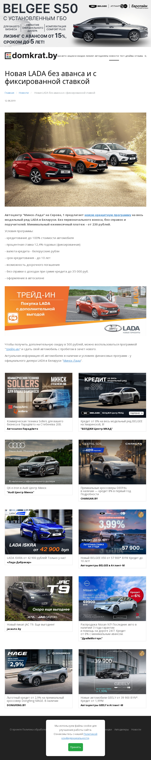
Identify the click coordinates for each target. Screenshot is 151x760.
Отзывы (138, 56)
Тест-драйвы (127, 56)
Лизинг (90, 56)
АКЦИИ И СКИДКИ (76, 56)
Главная (9, 93)
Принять (75, 747)
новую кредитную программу (108, 215)
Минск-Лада (72, 360)
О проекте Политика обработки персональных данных (42, 729)
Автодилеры (101, 56)
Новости (114, 56)
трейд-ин (12, 349)
